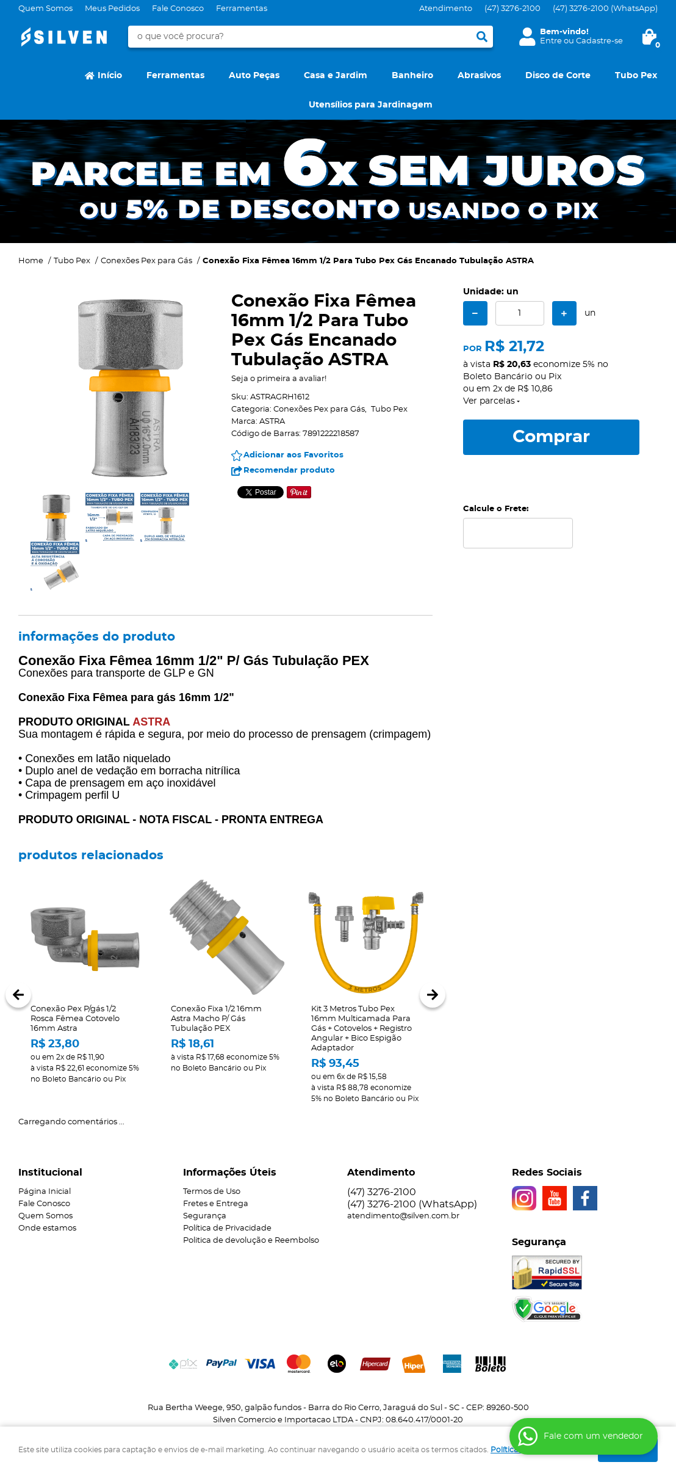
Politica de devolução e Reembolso (251, 1241)
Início (110, 75)
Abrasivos (479, 75)
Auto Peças (254, 75)
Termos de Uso (211, 1192)
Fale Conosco (178, 9)
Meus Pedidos (112, 9)
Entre (551, 41)
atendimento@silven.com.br (403, 1216)
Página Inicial (44, 1192)
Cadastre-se (599, 41)
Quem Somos (45, 9)
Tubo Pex (636, 75)
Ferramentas (241, 9)
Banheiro (412, 75)
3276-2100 (512, 9)
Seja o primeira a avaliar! (278, 379)
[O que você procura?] (482, 37)
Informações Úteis (229, 1172)
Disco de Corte (558, 75)
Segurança (204, 1216)
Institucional (50, 1172)
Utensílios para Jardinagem (371, 105)
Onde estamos (47, 1228)
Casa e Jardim (335, 75)
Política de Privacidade (227, 1228)
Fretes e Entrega (215, 1204)
